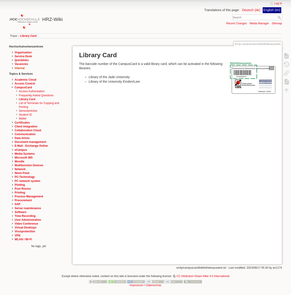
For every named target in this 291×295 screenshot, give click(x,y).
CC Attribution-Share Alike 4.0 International (203, 276)
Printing (20, 192)
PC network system (27, 181)
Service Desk (23, 56)
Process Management (29, 196)
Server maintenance (28, 208)
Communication (25, 134)
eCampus (21, 149)
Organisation (23, 52)
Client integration (26, 126)
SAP (17, 204)
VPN (17, 235)
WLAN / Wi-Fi (23, 239)
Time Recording (25, 216)
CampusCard (23, 87)
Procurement (23, 200)
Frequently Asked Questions (36, 95)
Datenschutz (153, 285)
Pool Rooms (23, 188)
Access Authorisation (32, 91)
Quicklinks (22, 60)
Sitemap (277, 23)
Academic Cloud (25, 79)
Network (20, 169)
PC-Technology (25, 176)
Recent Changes (236, 23)
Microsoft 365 (24, 157)
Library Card (28, 35)
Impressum (136, 285)
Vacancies (21, 64)
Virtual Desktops (25, 227)
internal (20, 68)
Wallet (23, 118)
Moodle (19, 161)
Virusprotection (25, 231)
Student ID (25, 114)
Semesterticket (28, 110)
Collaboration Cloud (28, 130)
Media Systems (25, 153)
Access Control (25, 83)
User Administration (28, 219)
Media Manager (259, 23)
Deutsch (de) (251, 10)
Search (280, 17)
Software (21, 212)
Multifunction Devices (29, 165)
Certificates (22, 122)
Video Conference (26, 223)
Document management (30, 142)
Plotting (20, 184)
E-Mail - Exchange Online (31, 145)
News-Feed (22, 173)
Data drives (22, 138)
